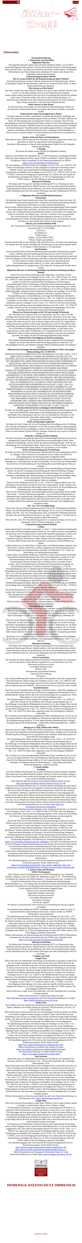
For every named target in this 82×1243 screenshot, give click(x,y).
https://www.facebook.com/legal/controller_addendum (27, 842)
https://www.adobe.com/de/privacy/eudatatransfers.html (40, 1045)
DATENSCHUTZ (41, 1185)
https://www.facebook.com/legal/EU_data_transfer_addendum (36, 865)
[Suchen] (61, 2)
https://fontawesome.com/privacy (49, 1098)
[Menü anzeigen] (18, 2)
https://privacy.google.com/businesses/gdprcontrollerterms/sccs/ (40, 1150)
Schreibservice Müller (41, 1234)
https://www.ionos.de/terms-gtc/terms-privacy (41, 163)
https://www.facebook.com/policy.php (59, 867)
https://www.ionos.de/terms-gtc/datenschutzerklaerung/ (41, 940)
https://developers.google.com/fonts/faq (22, 998)
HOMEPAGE (17, 1185)
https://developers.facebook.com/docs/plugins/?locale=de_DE (40, 783)
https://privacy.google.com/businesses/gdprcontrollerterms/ (39, 1147)
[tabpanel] (41, 1168)
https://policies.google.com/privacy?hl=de (41, 1000)
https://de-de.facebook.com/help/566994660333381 (38, 866)
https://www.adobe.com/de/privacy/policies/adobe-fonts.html (40, 1049)
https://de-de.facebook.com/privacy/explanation (45, 805)
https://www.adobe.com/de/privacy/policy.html (41, 1054)
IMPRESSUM (65, 1185)
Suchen (75, 2)
